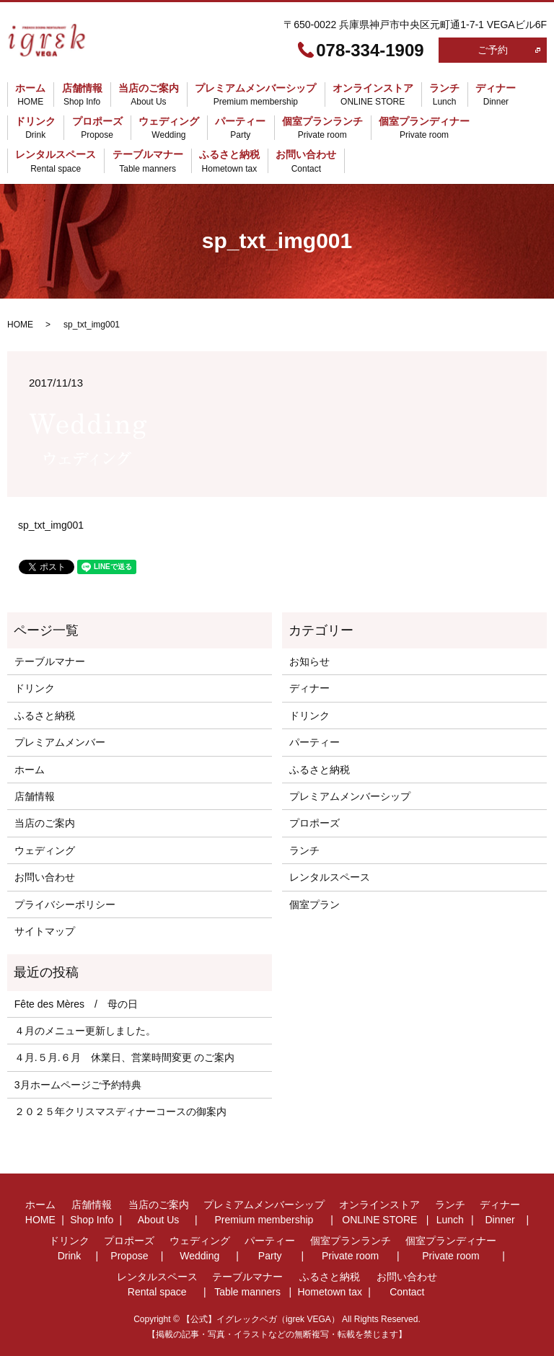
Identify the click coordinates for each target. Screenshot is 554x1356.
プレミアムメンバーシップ (255, 95)
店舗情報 (82, 95)
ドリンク (35, 128)
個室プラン (314, 904)
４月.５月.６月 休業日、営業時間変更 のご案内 (124, 1057)
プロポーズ (97, 128)
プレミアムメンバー (59, 742)
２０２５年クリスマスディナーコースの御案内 (120, 1111)
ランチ (444, 95)
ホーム (30, 95)
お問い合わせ (306, 162)
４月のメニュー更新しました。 (85, 1030)
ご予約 (493, 50)
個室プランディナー (424, 128)
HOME (20, 325)
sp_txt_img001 (51, 525)
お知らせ (309, 661)
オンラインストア (373, 95)
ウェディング (168, 128)
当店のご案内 (148, 95)
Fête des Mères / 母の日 (76, 1004)
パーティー (240, 128)
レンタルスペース (55, 162)
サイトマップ (44, 931)
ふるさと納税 (229, 162)
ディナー (495, 95)
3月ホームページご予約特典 (77, 1085)
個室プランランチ (322, 128)
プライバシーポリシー (64, 904)
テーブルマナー (148, 162)
